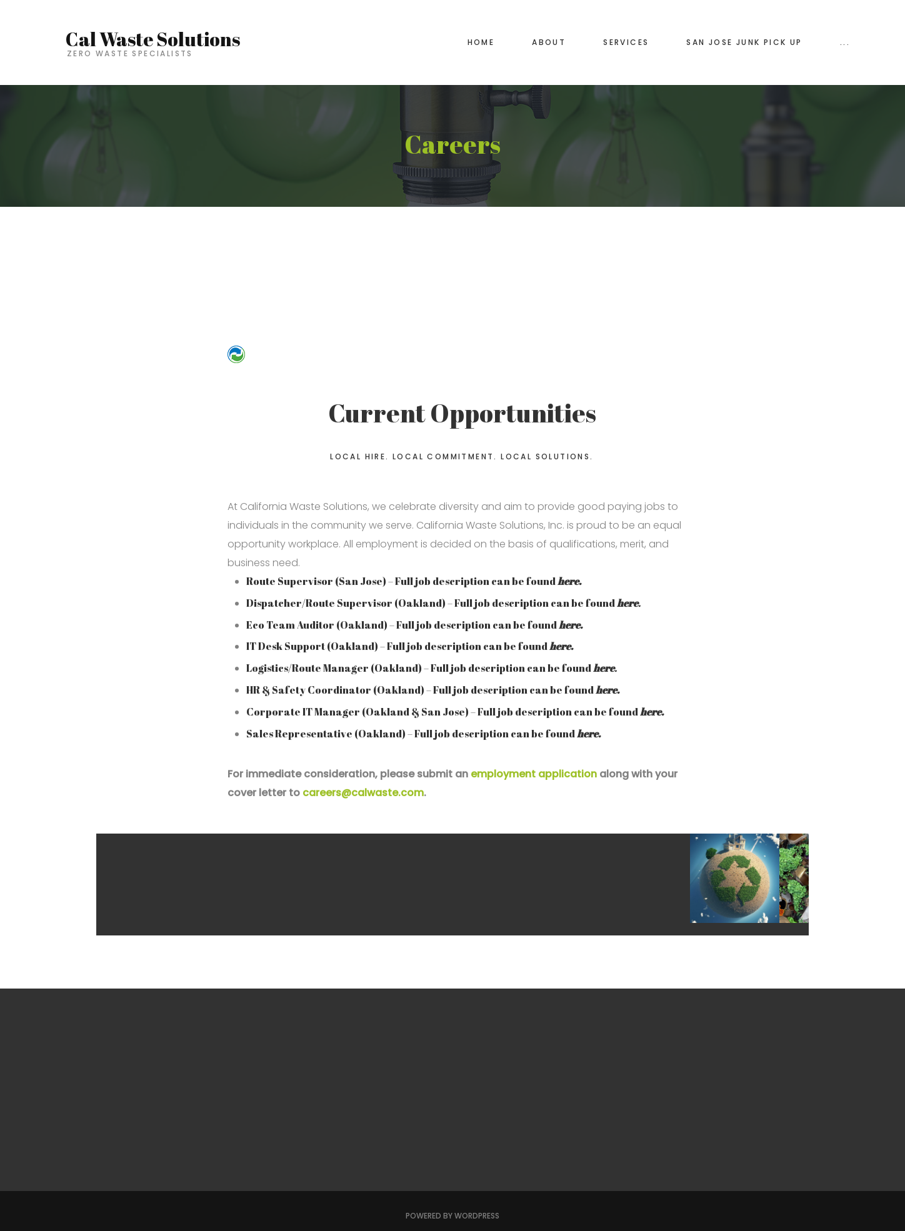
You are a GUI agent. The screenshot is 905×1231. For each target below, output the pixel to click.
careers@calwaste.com (363, 793)
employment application (535, 774)
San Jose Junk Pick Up (744, 42)
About (549, 42)
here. (569, 582)
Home (481, 42)
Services (626, 42)
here (606, 690)
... (845, 42)
